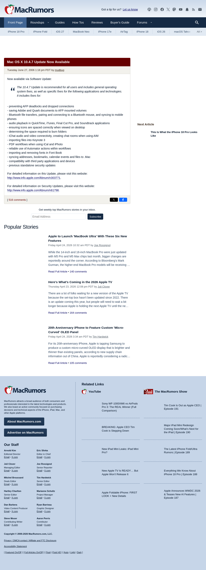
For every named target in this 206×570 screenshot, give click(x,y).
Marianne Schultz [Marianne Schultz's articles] (46, 490)
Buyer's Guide (119, 22)
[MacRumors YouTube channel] (181, 9)
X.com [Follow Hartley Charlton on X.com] (15, 496)
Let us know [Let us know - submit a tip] (130, 9)
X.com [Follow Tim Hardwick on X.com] (47, 483)
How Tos (78, 22)
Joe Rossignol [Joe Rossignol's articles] (44, 463)
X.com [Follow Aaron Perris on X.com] (47, 524)
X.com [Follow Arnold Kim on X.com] (15, 456)
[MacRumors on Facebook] (162, 9)
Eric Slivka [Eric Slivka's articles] (42, 449)
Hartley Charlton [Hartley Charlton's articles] (12, 490)
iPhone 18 (142, 31)
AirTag (124, 31)
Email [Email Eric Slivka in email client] (39, 456)
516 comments (17, 199)
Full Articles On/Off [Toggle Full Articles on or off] (33, 552)
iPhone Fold (40, 31)
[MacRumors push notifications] (187, 9)
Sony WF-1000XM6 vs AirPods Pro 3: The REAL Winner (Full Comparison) (120, 406)
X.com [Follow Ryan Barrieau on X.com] (47, 510)
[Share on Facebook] (123, 200)
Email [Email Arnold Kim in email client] (7, 456)
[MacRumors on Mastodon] (174, 9)
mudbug (59, 70)
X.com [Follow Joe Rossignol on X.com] (47, 469)
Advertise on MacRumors (25, 431)
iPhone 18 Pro (16, 31)
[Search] (198, 22)
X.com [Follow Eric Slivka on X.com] (47, 456)
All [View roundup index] (199, 31)
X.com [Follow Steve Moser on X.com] (15, 524)
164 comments (78, 312)
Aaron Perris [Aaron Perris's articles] (43, 517)
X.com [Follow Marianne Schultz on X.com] (47, 496)
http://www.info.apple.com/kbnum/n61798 (33, 190)
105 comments (78, 362)
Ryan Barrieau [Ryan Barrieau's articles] (44, 503)
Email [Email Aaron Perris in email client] (39, 524)
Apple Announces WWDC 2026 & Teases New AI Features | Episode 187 (182, 493)
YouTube (95, 390)
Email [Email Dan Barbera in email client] (7, 510)
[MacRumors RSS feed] (194, 9)
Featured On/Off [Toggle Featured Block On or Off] (13, 552)
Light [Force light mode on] (72, 552)
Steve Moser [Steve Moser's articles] (10, 517)
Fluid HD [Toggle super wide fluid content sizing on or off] (56, 552)
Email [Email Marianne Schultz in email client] (39, 496)
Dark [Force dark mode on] (79, 552)
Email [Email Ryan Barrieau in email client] (39, 510)
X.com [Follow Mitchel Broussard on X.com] (15, 483)
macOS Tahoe (182, 31)
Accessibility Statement (15, 546)
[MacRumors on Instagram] (156, 9)
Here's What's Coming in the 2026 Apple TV (83, 282)
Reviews (97, 22)
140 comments (78, 271)
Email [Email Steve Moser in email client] (7, 524)
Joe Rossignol (102, 245)
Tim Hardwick (100, 336)
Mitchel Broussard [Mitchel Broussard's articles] (13, 476)
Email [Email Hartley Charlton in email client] (7, 496)
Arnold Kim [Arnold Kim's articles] (10, 449)
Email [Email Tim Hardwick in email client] (39, 483)
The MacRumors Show (171, 390)
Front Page (15, 22)
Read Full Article (57, 271)
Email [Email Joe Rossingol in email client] (39, 469)
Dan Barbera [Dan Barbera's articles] (10, 503)
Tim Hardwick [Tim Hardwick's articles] (44, 476)
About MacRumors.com (24, 420)
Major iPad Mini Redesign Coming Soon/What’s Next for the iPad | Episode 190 (181, 428)
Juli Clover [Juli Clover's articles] (9, 463)
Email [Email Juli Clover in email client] (7, 469)
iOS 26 (161, 31)
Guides (60, 22)
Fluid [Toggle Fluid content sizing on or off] (48, 552)
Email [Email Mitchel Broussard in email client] (7, 483)
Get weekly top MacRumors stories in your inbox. (67, 209)
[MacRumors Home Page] (29, 9)
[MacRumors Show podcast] (149, 9)
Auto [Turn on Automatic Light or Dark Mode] (66, 552)
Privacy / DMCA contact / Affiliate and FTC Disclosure (30, 540)
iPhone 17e (104, 31)
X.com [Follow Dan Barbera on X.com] (15, 510)
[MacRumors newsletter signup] (200, 9)
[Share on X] (114, 200)
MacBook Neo (81, 31)
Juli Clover (104, 286)
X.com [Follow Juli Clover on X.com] (15, 469)
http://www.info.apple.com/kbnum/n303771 (33, 177)
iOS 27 (60, 31)
